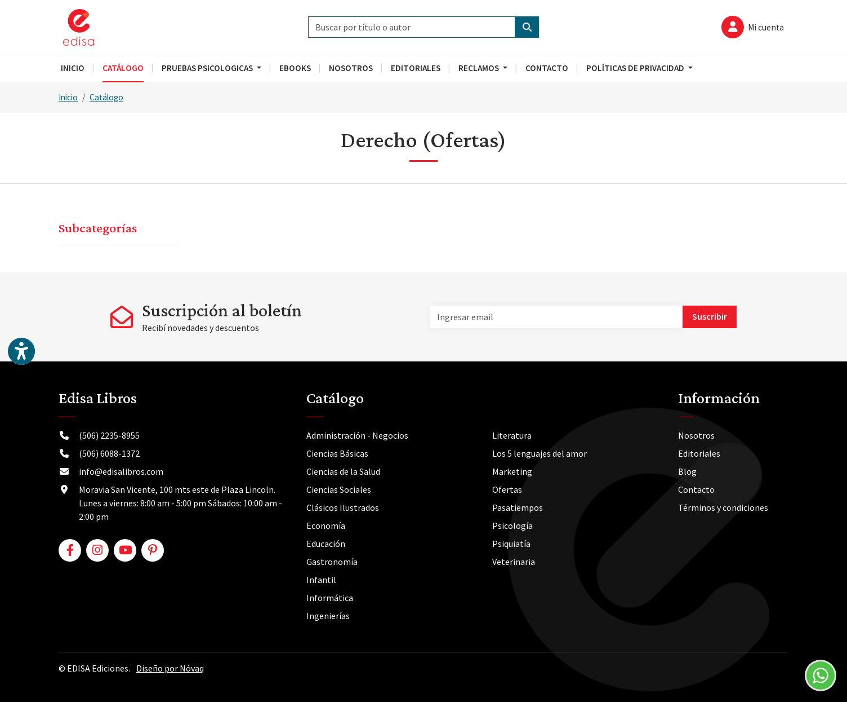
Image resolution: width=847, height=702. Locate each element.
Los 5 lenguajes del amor (539, 453)
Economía (325, 525)
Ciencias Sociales (338, 489)
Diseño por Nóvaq (170, 668)
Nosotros (696, 435)
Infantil (321, 579)
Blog (687, 471)
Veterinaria (513, 561)
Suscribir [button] (709, 316)
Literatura (512, 435)
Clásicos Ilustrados (342, 507)
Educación (325, 543)
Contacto (696, 489)
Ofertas (507, 489)
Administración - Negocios (357, 435)
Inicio (68, 97)
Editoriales (699, 453)
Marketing (512, 471)
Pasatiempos (517, 507)
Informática (329, 597)
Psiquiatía (511, 543)
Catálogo (106, 97)
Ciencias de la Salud (343, 471)
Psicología (512, 525)
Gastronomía (332, 561)
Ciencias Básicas (337, 453)
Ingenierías (328, 615)
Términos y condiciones (723, 507)
